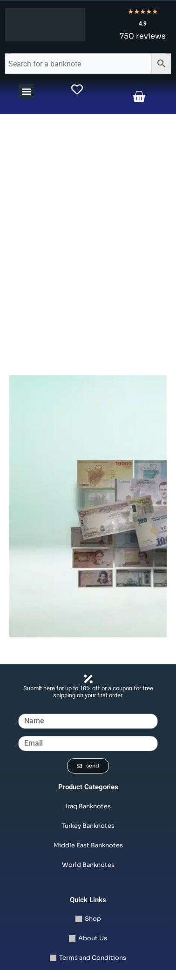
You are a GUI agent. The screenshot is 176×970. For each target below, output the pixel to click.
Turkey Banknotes (88, 826)
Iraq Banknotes (88, 806)
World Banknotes (88, 865)
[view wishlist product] (77, 89)
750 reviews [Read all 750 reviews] (143, 36)
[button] (26, 91)
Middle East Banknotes (88, 845)
